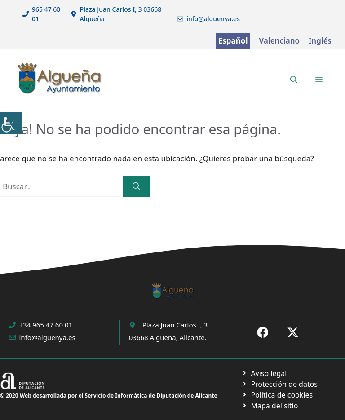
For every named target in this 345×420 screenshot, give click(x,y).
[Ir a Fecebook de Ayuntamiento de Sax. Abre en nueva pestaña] (263, 332)
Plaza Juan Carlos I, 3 (175, 324)
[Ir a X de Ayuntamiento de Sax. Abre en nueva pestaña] (293, 332)
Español (233, 40)
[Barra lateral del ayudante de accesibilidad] (11, 123)
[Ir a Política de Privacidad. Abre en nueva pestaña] (264, 373)
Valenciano (279, 40)
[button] (293, 79)
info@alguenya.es (213, 18)
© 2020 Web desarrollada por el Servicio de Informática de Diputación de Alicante (108, 395)
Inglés (320, 40)
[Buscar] (136, 186)
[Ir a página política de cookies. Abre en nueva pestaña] (280, 384)
